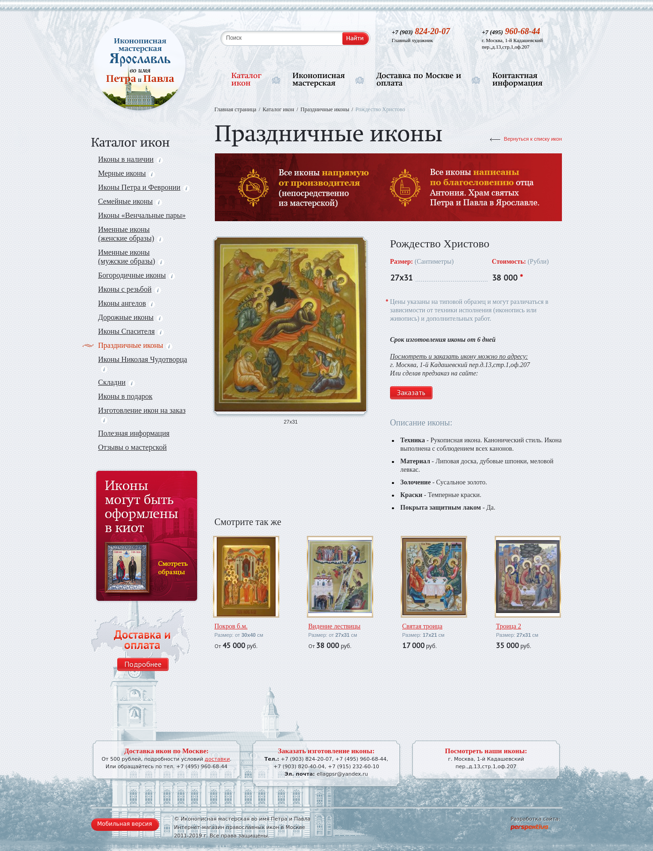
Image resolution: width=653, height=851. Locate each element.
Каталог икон (278, 109)
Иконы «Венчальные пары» (142, 215)
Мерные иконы (126, 173)
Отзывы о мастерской (132, 447)
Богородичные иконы (136, 275)
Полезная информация (134, 433)
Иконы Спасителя (131, 331)
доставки (217, 759)
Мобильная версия (124, 824)
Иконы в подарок (125, 396)
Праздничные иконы (135, 345)
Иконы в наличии (130, 159)
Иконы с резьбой (129, 289)
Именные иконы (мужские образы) (131, 256)
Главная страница (235, 109)
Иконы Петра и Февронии (144, 187)
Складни (116, 382)
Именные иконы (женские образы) (130, 233)
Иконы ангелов (126, 303)
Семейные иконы (130, 201)
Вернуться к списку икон (533, 139)
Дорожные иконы (130, 317)
